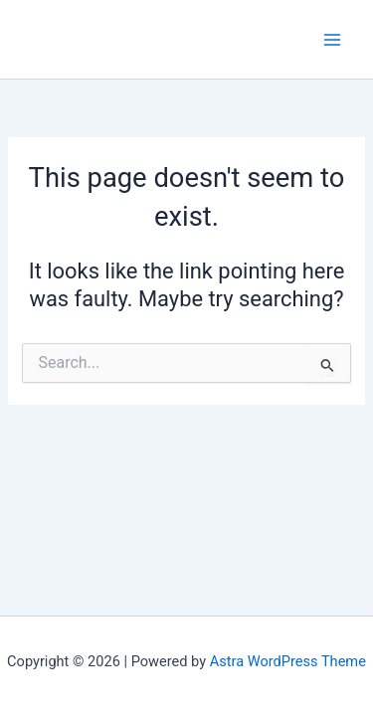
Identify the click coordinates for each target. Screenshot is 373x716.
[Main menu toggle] (332, 40)
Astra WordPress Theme (288, 661)
